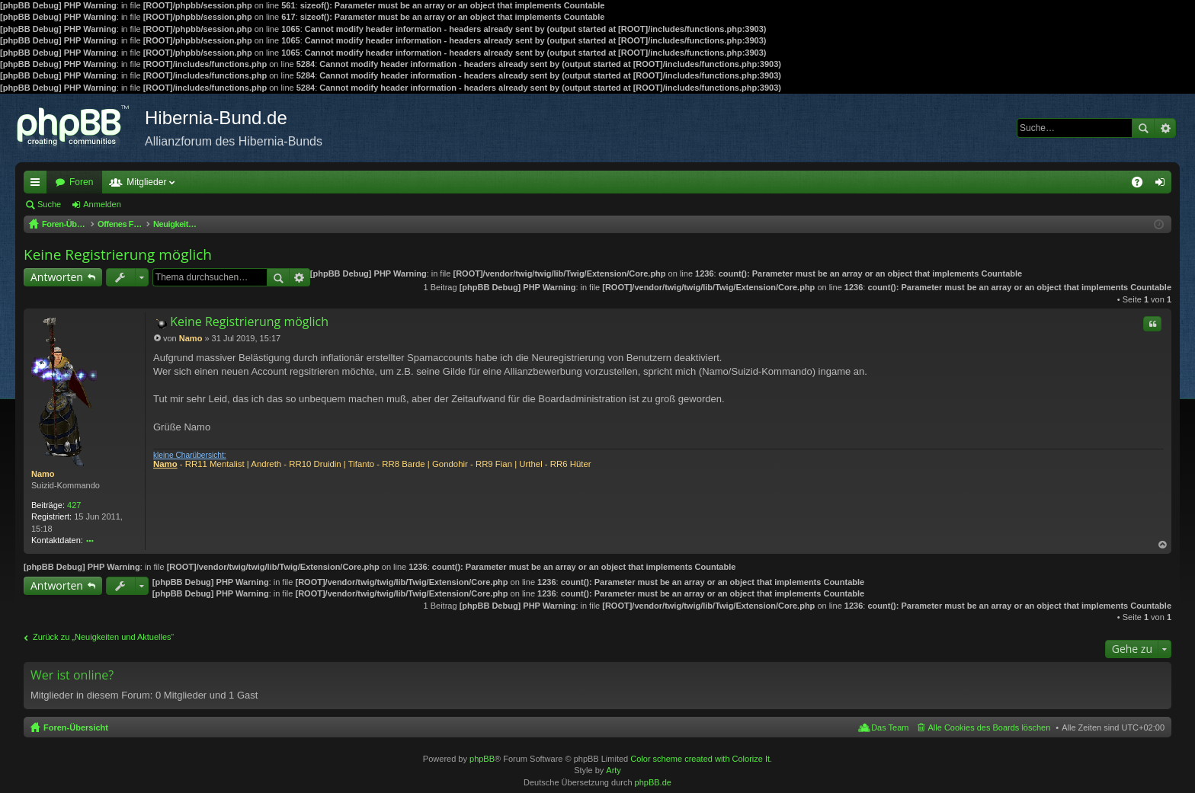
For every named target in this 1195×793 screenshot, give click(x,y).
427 (74, 505)
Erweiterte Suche (1165, 128)
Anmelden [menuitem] (1163, 185)
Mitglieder (146, 182)
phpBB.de (653, 782)
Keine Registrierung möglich (118, 254)
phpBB (482, 758)
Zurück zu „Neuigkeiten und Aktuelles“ (103, 636)
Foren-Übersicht (75, 727)
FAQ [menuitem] (1142, 185)
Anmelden (102, 204)
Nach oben (1163, 545)
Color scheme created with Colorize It (700, 758)
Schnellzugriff (38, 185)
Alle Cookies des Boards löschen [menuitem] (989, 727)
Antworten (56, 277)
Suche (1143, 128)
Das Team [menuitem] (889, 727)
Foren (81, 182)
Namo (43, 473)
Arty (613, 770)
